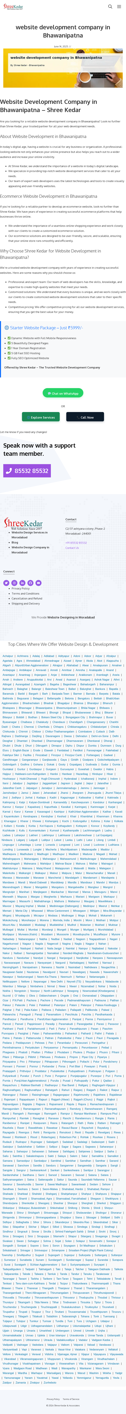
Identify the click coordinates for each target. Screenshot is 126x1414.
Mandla (72, 882)
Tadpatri (29, 1269)
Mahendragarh (11, 863)
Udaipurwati (9, 1326)
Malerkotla (9, 873)
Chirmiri (23, 731)
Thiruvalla (8, 1297)
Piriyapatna (9, 1061)
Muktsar (113, 924)
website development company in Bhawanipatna (68, 121)
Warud (81, 1373)
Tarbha (35, 1278)
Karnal (6, 811)
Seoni (35, 1189)
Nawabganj (79, 972)
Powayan (89, 1066)
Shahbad (22, 1194)
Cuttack (100, 731)
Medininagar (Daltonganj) (64, 906)
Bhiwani (40, 712)
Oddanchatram (47, 995)
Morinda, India (61, 920)
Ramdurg (75, 1108)
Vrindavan (113, 1363)
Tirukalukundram (71, 1307)
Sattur (60, 1179)
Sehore (106, 1184)
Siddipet (105, 1217)
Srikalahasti (9, 1250)
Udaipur (105, 1321)
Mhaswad (37, 910)
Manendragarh (11, 887)
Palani (73, 1005)
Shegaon (95, 1198)
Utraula (48, 1340)
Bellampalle (54, 698)
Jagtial (78, 783)
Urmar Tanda (95, 1335)
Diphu (68, 745)
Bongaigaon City (75, 717)
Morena (44, 920)
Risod (33, 1137)
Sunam (40, 1260)
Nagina (66, 943)
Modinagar (68, 915)
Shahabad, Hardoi (72, 1189)
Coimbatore (85, 731)
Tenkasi (7, 1283)
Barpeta (103, 693)
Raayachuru (10, 1085)
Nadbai (55, 939)
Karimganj (80, 807)
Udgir (24, 1326)
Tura (79, 1321)
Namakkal (53, 953)
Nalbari (18, 953)
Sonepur (111, 1241)
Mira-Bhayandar (112, 910)
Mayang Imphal (24, 906)
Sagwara (90, 1146)
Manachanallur (94, 873)
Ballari (72, 689)
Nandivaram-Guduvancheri (103, 953)
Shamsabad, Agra (41, 1198)
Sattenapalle (45, 1179)
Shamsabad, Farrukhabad (71, 1198)
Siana (78, 1217)
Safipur (53, 1146)
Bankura (100, 689)
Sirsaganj (18, 1236)
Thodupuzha (86, 1297)
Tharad (78, 1288)
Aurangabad (22, 684)
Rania (111, 1118)
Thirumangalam (59, 1292)
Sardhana (28, 1175)
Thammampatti (100, 1283)
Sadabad (67, 1142)
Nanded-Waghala (73, 953)
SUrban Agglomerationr (43, 1264)
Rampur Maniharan (85, 1113)
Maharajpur (49, 858)
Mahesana (30, 863)
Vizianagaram (95, 1363)
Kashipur (59, 811)
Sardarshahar (11, 1175)
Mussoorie (63, 934)
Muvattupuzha (81, 934)
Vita (81, 1363)
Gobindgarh (9, 764)
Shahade (8, 1194)
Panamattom (53, 1014)
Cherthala (43, 726)
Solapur (80, 1241)
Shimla (85, 1208)
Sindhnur (8, 1231)
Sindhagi (109, 1226)
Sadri (111, 1142)
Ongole (65, 995)
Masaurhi (24, 901)
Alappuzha (112, 660)
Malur (78, 873)
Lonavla (50, 844)
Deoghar (8, 741)
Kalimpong (9, 802)
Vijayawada (116, 1354)
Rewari (7, 1137)
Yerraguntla (102, 1377)
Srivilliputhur (24, 1255)
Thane (19, 1288)
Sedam (94, 1184)
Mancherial (54, 877)
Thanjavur (64, 1288)
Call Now (85, 417)
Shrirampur (25, 1217)
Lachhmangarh (92, 830)
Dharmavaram (74, 741)
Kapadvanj (34, 807)
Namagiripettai (34, 953)
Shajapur (116, 1194)
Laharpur (19, 835)
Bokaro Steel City (51, 717)
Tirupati (23, 1311)
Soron (56, 1245)
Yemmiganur (84, 1377)
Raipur (115, 1090)
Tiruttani (59, 1311)
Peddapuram (23, 1042)
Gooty (61, 764)
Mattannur (74, 901)
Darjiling (37, 736)
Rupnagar (36, 1142)
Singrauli (22, 1231)
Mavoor (7, 906)
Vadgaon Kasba (101, 1340)
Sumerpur (10, 1260)
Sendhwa (8, 1189)
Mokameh (106, 915)
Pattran (49, 1038)
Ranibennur (9, 1123)
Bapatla (113, 689)
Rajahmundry (81, 1094)
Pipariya (102, 1057)
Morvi (89, 920)
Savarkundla (24, 1184)
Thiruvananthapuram (46, 1297)
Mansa (86, 892)
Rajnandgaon (10, 1104)
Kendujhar (47, 816)
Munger (74, 929)
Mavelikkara (105, 901)
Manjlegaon (40, 892)
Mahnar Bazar (63, 863)
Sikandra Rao (81, 1222)
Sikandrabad (100, 1222)
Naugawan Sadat (13, 972)
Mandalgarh (72, 877)
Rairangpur (9, 1094)
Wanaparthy (68, 1368)
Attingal (7, 684)
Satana (92, 1175)
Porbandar (48, 1066)
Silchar (33, 1226)
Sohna (47, 1241)
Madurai (87, 854)
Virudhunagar (10, 1363)
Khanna (117, 816)
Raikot (103, 1090)
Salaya (62, 1156)
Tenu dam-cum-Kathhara (30, 1283)
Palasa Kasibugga (106, 1005)
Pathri (98, 1033)
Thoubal (102, 1297)
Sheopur (72, 1203)
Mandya (113, 882)
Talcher (79, 1269)
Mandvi (100, 882)
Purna (118, 1076)
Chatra (16, 726)
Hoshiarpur (9, 778)
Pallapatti (75, 1010)
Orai (75, 995)
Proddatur (40, 1071)
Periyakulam (32, 1047)
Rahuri (65, 1090)
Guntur (21, 769)
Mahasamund (68, 858)
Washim (94, 1373)
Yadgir (118, 1373)
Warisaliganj (54, 1373)
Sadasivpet (97, 1142)
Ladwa (6, 835)
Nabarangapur (26, 939)
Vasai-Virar (64, 1349)
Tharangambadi (12, 1292)
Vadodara (37, 1344)
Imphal (102, 778)
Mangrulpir (9, 892)
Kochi (65, 821)
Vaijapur (52, 1344)
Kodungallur (80, 821)
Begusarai (23, 698)
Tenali (118, 1278)
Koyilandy (109, 826)
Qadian (107, 1080)
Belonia (69, 698)
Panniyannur (104, 1019)
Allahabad (72, 665)
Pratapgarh (9, 1071)
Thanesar (32, 1288)
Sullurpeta (84, 1255)
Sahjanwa (84, 1151)
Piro (22, 1061)
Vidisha (49, 1354)
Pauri (100, 1038)
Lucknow (99, 844)
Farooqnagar (94, 750)
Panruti (7, 1024)
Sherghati (87, 1203)
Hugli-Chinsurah (50, 778)
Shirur (20, 1212)
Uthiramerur (33, 1340)
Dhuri (28, 745)
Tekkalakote (104, 1278)
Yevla (116, 1377)
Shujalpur (65, 1217)
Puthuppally (81, 1080)
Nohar (101, 986)
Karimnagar (97, 807)
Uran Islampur (57, 1335)
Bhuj (97, 712)
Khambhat (87, 816)
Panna (89, 1019)
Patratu (18, 1038)
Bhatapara (9, 708)
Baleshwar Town (54, 689)
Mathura (59, 901)
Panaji (38, 1014)
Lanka (69, 840)
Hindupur (97, 774)
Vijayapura (99, 1354)
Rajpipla (27, 1104)
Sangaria (101, 1165)
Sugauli (39, 1255)
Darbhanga (21, 736)
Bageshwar (69, 684)
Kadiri (53, 797)
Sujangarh (54, 1255)
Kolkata (118, 821)
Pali (18, 1010)
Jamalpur (46, 788)
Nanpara (98, 958)
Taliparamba (11, 1274)
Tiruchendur (10, 1307)
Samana (7, 1160)
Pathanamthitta (52, 1033)
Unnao (29, 1335)
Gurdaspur (35, 769)
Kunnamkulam (37, 830)
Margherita (50, 896)
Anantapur (9, 674)
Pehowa (39, 1042)
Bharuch (108, 703)
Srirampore (58, 1250)
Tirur (47, 1311)
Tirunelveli (108, 1307)
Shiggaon (115, 1203)
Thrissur (116, 1297)
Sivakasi (7, 1241)
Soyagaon (69, 1245)
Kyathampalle (71, 830)
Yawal (55, 1377)
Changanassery (96, 722)
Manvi (113, 892)
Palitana (46, 1010)
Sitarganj (86, 1236)
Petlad (105, 1047)
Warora (69, 1373)
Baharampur (107, 684)
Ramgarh (18, 1113)
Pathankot (71, 1033)
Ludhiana (113, 844)
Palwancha (9, 1014)
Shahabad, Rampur (98, 1189)
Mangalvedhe (76, 887)
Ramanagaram (32, 1108)
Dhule (17, 745)
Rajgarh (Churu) (83, 1099)
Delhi (115, 736)
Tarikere (47, 1278)
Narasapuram (115, 958)
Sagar (65, 1146)
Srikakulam (105, 1245)
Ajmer (78, 660)
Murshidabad (105, 929)
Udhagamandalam (41, 1326)
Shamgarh (9, 1198)
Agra (19, 660)
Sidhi (117, 1217)
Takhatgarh (45, 1269)
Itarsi (5, 783)
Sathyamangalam (13, 1179)
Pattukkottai (64, 1038)
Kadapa (41, 797)
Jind (5, 797)
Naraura (29, 962)
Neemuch (66, 976)
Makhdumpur (10, 868)
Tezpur (64, 1283)
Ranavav (53, 1118)
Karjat (111, 807)
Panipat (76, 1019)
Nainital (70, 948)
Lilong (100, 840)
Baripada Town (60, 693)
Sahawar (53, 1151)
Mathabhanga (42, 901)
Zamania (21, 1382)
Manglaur (93, 887)
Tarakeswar (102, 1274)
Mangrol (108, 887)
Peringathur (98, 1042)
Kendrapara (30, 816)
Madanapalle (89, 849)
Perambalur (64, 1042)
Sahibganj (68, 1151)
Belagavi (38, 698)
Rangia (99, 1118)
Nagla (78, 943)
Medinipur (89, 906)
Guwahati (83, 769)
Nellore (25, 981)
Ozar (5, 1000)
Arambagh (102, 674)
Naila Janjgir (54, 948)
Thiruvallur (24, 1297)
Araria (115, 674)
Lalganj (20, 840)
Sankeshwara (71, 1170)
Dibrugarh (41, 745)
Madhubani (26, 854)
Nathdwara (90, 967)
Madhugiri (43, 854)
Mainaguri (107, 863)
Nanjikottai (82, 958)
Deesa (68, 736)
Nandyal (38, 958)
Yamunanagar (12, 1377)
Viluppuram (54, 1359)
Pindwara (59, 1057)
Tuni (69, 1321)
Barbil (21, 693)
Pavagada (113, 1038)
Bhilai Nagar (88, 708)
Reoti (78, 1132)
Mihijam (94, 910)
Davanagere (53, 736)
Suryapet (99, 1264)
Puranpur (96, 1076)
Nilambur (8, 986)
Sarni (41, 1175)
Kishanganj (51, 821)
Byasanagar (10, 722)
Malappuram (62, 868)
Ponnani (7, 1066)
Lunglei (37, 849)
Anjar (54, 674)
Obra (32, 995)
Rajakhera (99, 1094)
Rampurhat (9, 1118)
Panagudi (25, 1014)
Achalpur (8, 656)
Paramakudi (66, 1024)
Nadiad (68, 939)
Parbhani (8, 1028)
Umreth (89, 1330)
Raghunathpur (33, 1090)
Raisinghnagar (40, 1094)
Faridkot (78, 750)
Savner (39, 1184)
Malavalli (79, 868)
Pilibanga (18, 1057)
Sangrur (21, 1170)
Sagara (77, 1146)
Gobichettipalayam (108, 759)
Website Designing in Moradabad (71, 617)
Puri (108, 1076)
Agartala (7, 660)
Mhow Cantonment (58, 910)
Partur (62, 1028)
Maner (27, 887)
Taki (58, 1269)
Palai (32, 1005)
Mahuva (80, 863)
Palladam (60, 1010)
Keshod (61, 816)
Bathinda (8, 698)
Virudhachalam (106, 1359)
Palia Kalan (31, 1010)
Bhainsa (78, 703)
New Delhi (57, 981)
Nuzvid (7, 995)
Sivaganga (101, 1236)
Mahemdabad (108, 858)
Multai (20, 929)
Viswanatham (67, 1363)
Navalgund (49, 972)
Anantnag (24, 674)
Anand (110, 670)
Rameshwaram (93, 1108)
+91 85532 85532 (76, 542)
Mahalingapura (11, 858)
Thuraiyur (8, 1302)
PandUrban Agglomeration (52, 1019)
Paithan (114, 1000)
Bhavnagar (25, 708)
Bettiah (98, 698)
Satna (30, 1179)
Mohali (92, 915)
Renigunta (49, 1132)
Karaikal (66, 807)
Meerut (103, 906)
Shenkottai (28, 1203)
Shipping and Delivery (26, 603)
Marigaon (94, 896)
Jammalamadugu (66, 788)
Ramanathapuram (55, 1108)
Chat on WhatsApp (63, 393)
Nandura (8, 958)
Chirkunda (9, 731)
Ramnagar (34, 1113)
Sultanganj (101, 1255)
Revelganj (104, 1132)
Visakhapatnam (31, 1363)
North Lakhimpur (53, 991)
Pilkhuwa (45, 1057)
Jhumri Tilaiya (113, 792)
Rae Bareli (68, 1085)
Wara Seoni (102, 1368)
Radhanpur (51, 1085)
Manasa (7, 877)
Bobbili (20, 717)
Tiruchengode (29, 1307)
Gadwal (108, 755)
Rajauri (43, 1099)
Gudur (104, 764)
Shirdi (97, 1208)
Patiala (110, 1033)
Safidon (40, 1146)
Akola (89, 660)
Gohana (38, 764)
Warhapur (36, 1373)
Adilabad (49, 656)
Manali (111, 873)
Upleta (41, 1335)
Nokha (6, 991)
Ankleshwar (68, 674)
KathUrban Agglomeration (84, 811)
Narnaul (107, 962)
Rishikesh (20, 1137)
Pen (51, 1042)
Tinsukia (85, 1302)
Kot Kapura (46, 826)
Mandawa (8, 882)
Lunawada (23, 849)
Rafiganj (83, 1085)
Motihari (100, 920)
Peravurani (81, 1042)
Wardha (22, 1373)
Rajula (70, 1104)
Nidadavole (112, 981)
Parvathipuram (78, 1028)
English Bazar (21, 750)
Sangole (7, 1170)
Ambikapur (25, 670)
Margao (35, 896)
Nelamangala (97, 976)
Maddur (105, 849)
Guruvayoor (67, 769)
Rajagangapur (61, 1094)
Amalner (117, 665)
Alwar (85, 665)
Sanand (113, 1160)
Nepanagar (40, 981)
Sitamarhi (58, 1236)
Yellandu (68, 1377)
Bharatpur (93, 703)
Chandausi (58, 722)
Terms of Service (71, 1399)
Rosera (111, 1137)
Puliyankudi (9, 1076)
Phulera (77, 1052)
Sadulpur (8, 1146)
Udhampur (63, 1326)
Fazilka (27, 755)
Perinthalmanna (12, 1047)
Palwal (105, 1010)
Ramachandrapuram (102, 1104)
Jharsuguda (94, 792)
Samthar (100, 1160)
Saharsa (7, 1151)
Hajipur (7, 774)
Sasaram (66, 1175)
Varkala (49, 1349)
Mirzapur (39, 915)
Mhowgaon (79, 910)
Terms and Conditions (25, 593)
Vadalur (83, 1340)
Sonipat (21, 1245)
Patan (35, 1033)
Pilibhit (32, 1057)
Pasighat (23, 1033)
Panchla (86, 1014)
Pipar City (87, 1057)
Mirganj (7, 915)
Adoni (76, 656)
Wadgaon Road (22, 1368)
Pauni (89, 1038)
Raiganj (78, 1090)
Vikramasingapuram (31, 1359)
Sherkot (101, 1203)
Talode (26, 1274)
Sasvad (79, 1175)
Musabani (46, 934)
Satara (104, 1175)
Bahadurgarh (88, 684)
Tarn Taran (62, 1278)
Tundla (59, 1321)
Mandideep (57, 882)
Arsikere (18, 679)
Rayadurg (103, 1127)
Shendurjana (10, 1203)
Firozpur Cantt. (73, 755)
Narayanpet (44, 962)
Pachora (31, 1000)
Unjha (101, 1330)
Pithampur (35, 1061)
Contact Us (72, 547)
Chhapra (58, 726)
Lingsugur (8, 844)
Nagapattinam (97, 939)
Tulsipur (20, 1321)
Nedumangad (25, 976)
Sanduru (51, 1165)
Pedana (7, 1042)
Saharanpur (107, 1146)
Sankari (54, 1170)
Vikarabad (10, 1359)
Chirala (115, 726)
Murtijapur (8, 934)
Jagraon (65, 783)
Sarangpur (103, 1170)
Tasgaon (78, 1278)
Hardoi (54, 774)
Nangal (51, 958)
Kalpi (22, 802)
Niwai (62, 986)
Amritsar (67, 670)
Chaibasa (26, 722)
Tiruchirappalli (49, 1307)
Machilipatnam (69, 849)
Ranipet (24, 1123)
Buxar (109, 717)
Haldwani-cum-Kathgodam (30, 774)
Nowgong (73, 991)
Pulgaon (110, 1071)
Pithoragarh (69, 1061)
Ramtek (24, 1118)
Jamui (24, 792)
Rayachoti (87, 1127)
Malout (54, 873)
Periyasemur (51, 1047)
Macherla (51, 849)
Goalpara (88, 759)
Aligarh (7, 665)
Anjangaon (40, 674)
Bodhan (32, 717)
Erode (36, 750)
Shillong (72, 1208)
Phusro (103, 1052)
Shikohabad (57, 1208)
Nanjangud (66, 958)
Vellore (7, 1354)
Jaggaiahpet (49, 783)
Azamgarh (40, 684)
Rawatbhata (35, 1127)
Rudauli (7, 1142)
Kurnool (54, 830)
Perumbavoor (89, 1047)
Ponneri (20, 1066)
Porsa (61, 1066)
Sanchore (23, 1165)
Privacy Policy (21, 588)
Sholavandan (83, 1212)
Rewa (117, 1132)
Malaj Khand (43, 868)
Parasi (100, 1024)
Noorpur (35, 991)
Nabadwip (8, 939)
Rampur (65, 1113)
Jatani (35, 792)
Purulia (55, 1080)
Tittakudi (37, 1316)
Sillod (56, 1226)
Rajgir (99, 1099)
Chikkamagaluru (77, 726)
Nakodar (113, 948)
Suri (64, 1264)
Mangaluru (58, 887)
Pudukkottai (57, 1071)
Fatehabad (112, 750)
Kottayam (81, 826)
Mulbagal (8, 929)
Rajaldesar (115, 1094)
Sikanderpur (62, 1222)
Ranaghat (38, 1118)
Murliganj (88, 929)
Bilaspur (7, 717)
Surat (7, 1264)
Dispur (80, 745)
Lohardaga (24, 844)
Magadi (100, 854)
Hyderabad (70, 778)
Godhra (25, 764)
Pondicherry (110, 1061)
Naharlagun (9, 948)
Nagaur (26, 943)
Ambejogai (9, 670)
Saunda (72, 1179)
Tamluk (51, 1274)
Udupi (97, 1326)
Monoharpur (29, 920)
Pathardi (86, 1033)
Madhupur (59, 854)
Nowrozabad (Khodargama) (99, 991)
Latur (89, 840)
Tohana (85, 1316)
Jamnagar (99, 788)
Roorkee (98, 1137)
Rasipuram (39, 1123)
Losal (87, 844)
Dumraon (106, 745)
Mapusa (22, 896)
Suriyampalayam (80, 1264)
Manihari (24, 892)
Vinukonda (71, 1359)
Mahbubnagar (88, 858)
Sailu (6, 1156)
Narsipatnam (29, 967)
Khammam (103, 816)
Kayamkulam (11, 816)
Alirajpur (57, 665)
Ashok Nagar (102, 679)
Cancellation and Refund (27, 598)
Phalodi (23, 1052)
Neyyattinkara (93, 981)
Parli (51, 1028)
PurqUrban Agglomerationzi (30, 1080)
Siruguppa (43, 1236)
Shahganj (51, 1194)
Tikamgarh (24, 1302)
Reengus (24, 1132)
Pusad (66, 1080)
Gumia (116, 764)
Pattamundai (33, 1038)
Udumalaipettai (81, 1326)
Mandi (21, 882)
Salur (84, 1156)
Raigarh (91, 1090)
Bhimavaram (10, 712)
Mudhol (71, 924)
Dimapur (56, 745)
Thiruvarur (69, 1297)
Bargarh (33, 693)
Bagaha (54, 684)
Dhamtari (22, 741)
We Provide (39, 617)
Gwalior (97, 769)
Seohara (23, 1189)
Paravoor (113, 1024)
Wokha (107, 1373)
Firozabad (41, 755)
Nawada (94, 972)
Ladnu (108, 830)
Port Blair (74, 1066)
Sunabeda (26, 1260)
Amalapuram (100, 665)
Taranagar (8, 1278)
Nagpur (90, 943)
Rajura (82, 1104)
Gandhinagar (10, 759)
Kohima (95, 821)
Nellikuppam (10, 981)
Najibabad (98, 948)
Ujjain (6, 1330)
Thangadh (48, 1288)
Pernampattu (70, 1047)
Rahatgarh (51, 1090)
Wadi (54, 1368)
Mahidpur (45, 863)
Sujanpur (69, 1255)
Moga (81, 915)
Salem (73, 1156)
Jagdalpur (32, 783)
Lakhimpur (48, 835)
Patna (6, 1038)
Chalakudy (42, 722)
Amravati (41, 670)
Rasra (53, 1123)
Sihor (36, 1222)
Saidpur (98, 1151)
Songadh (8, 1245)
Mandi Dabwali (38, 882)
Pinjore (74, 1057)
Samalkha (97, 1156)
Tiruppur (36, 1311)
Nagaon (80, 939)
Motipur (114, 920)
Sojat (58, 1241)
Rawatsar (52, 1127)
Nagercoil (52, 943)
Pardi (20, 1028)
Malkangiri (25, 873)
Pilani (6, 1057)
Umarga (18, 1330)
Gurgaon (51, 769)
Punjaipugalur (79, 1076)
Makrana (27, 868)
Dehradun (81, 736)
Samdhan (85, 1160)
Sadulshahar (24, 1146)
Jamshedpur (10, 792)
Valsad (91, 1344)
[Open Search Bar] (110, 6)
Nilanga (21, 986)
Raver (20, 1127)
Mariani (80, 896)
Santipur (88, 1170)
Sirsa (6, 1236)
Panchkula (71, 1014)
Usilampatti (113, 1335)
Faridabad (63, 750)
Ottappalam (107, 995)
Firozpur (56, 755)
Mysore (116, 934)
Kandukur (98, 802)
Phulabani (63, 1052)
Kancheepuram (80, 802)
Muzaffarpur (100, 934)
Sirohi (102, 1231)
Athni (116, 679)
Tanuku (87, 1274)
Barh (45, 693)
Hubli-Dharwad (28, 778)
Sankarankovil (38, 1170)
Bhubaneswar (83, 712)
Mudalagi (40, 924)
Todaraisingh (69, 1316)
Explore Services (41, 417)
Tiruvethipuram (98, 1311)
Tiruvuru (116, 1311)
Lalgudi (33, 840)
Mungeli (61, 929)
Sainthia (17, 1156)
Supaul (89, 1260)
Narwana (47, 967)
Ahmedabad (33, 660)
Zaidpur (7, 1382)
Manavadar (22, 877)
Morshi (78, 920)
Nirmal (51, 986)
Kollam (8, 826)
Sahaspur (22, 1151)
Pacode (58, 1000)
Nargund (60, 962)
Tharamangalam (95, 1288)
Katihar (107, 811)
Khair (73, 816)
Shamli (23, 1198)
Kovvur (95, 826)
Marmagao (9, 901)
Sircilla (47, 1231)
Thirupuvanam (81, 1292)
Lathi (79, 840)
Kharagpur (10, 821)
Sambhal (56, 1160)
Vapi (24, 1349)
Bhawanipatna (44, 708)
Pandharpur (9, 1019)
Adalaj (36, 656)
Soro (45, 1245)
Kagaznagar (68, 797)
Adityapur (63, 656)
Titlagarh (23, 1316)
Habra (110, 769)
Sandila (37, 1165)
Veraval (36, 1354)
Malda (91, 868)
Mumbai (33, 929)
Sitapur (72, 1236)
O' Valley (20, 995)
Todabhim (51, 1316)
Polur (96, 1061)
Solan (68, 1241)
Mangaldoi (41, 887)
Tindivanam (69, 1302)
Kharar (24, 821)
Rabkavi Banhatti (31, 1085)
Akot (99, 660)
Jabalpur (17, 783)
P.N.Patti (17, 1000)
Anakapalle (95, 670)
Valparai (78, 1344)
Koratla (20, 826)
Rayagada (9, 1132)
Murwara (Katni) (27, 934)
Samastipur (23, 1160)
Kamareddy (60, 802)
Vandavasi (105, 1344)
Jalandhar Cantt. (12, 788)
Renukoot (65, 1132)
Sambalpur (40, 1160)
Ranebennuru (83, 1118)
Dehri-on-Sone (99, 736)
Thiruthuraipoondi (104, 1292)
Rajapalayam (27, 1099)
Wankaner (85, 1368)
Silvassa (68, 1226)
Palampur (59, 1005)
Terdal (52, 1283)
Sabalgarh (52, 1142)
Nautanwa (33, 972)
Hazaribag (82, 774)
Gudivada (91, 764)
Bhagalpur (64, 703)
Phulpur (90, 1052)
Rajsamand (56, 1104)
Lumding (8, 849)
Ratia (90, 1123)
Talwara (38, 1274)
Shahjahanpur (69, 1194)
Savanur (7, 1184)
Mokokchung (10, 920)
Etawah (48, 750)
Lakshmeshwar (83, 835)
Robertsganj (48, 1137)
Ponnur (34, 1066)
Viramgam (87, 1359)
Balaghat (22, 689)
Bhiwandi (26, 712)
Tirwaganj (8, 1316)
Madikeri (74, 854)
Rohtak (84, 1137)
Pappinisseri (34, 1024)
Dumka (92, 745)
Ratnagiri (115, 1123)
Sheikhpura (111, 1198)
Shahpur (86, 1194)
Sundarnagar (73, 1260)
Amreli (54, 670)
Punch (37, 1076)
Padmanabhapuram (78, 1000)
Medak (41, 906)
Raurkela (8, 1127)
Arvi (49, 679)
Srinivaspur (40, 1250)
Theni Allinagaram (35, 1292)
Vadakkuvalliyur (65, 1340)
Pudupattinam (76, 1071)
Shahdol (37, 1194)
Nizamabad (87, 986)
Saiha (110, 1151)
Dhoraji (108, 741)
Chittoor (36, 731)
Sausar (113, 1179)
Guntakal (8, 769)
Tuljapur (7, 1321)
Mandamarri (90, 877)
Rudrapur (21, 1142)
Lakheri (33, 835)
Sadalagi (82, 1142)
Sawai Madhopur (57, 1184)
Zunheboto (50, 1382)
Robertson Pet (68, 1137)
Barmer (77, 693)
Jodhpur (16, 797)
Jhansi (64, 792)
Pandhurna (27, 1019)
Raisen (24, 1094)
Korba (32, 826)
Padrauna (100, 1000)
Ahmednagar (52, 660)
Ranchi (67, 1118)
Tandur (75, 1274)
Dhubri (6, 745)
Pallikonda (91, 1010)
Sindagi (96, 1226)
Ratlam (102, 1123)
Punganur (60, 1076)
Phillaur (48, 1052)
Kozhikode (9, 830)
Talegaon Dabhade (99, 1269)
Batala (116, 693)
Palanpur (86, 1005)
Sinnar (35, 1231)
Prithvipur (25, 1071)
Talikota (118, 1269)
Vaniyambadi (10, 1349)
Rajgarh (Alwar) (60, 1099)
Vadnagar (22, 1344)
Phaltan (36, 1052)
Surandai (103, 1260)
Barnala (90, 693)
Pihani (115, 1052)
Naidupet (25, 948)
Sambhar (70, 1160)
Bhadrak (48, 703)
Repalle (89, 1132)
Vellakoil (113, 1349)
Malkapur (40, 873)
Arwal (59, 679)
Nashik (60, 967)
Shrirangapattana (46, 1217)
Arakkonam (85, 674)
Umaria (31, 1330)
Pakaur (7, 1005)
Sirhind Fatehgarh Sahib (69, 1231)
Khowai (36, 821)
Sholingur (101, 1212)
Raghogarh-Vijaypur (103, 1085)
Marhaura (66, 896)
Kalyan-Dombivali (39, 802)
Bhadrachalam (31, 703)
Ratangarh (67, 1123)
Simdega (82, 1226)
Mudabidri (25, 924)
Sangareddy (85, 1165)
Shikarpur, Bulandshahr (32, 1208)
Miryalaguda (22, 915)
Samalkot (112, 1156)
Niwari (73, 986)
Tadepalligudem (12, 1269)
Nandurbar (23, 958)
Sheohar (58, 1203)
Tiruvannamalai (77, 1311)
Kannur (7, 807)
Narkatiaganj (77, 962)
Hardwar (67, 774)
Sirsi (30, 1236)
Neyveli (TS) (74, 981)
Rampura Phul (109, 1113)
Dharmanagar (54, 741)
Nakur (6, 953)
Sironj (113, 1231)
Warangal (8, 1373)
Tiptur (97, 1302)
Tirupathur (8, 1311)
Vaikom (65, 1344)
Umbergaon (62, 1330)
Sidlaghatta (22, 1222)
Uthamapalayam (12, 1340)
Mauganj (89, 901)
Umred (77, 1330)
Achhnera (22, 656)
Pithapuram (51, 1061)
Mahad (113, 854)
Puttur (95, 1080)
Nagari (113, 939)
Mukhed (99, 924)
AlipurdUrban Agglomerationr (32, 665)
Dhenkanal (93, 741)
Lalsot (57, 840)
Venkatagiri (21, 1354)
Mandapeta (107, 877)
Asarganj (85, 679)
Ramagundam (11, 1108)
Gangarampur (30, 759)
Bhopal (67, 712)
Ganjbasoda (49, 759)
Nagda (39, 943)
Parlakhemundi (36, 1028)
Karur (17, 811)
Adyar (98, 656)
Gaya (64, 759)
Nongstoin (20, 991)
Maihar (93, 863)
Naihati (39, 948)
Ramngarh (50, 1113)
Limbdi (111, 840)
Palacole (20, 1005)
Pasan (94, 1028)
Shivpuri (67, 1212)
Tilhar (55, 1302)
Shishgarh (34, 1212)
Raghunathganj (12, 1090)
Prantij (103, 1066)
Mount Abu (9, 924)
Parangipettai (84, 1024)
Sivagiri (116, 1236)
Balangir (36, 689)
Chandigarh (76, 722)
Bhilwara (104, 708)
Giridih (74, 759)
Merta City (21, 910)
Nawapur (8, 976)
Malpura (66, 873)
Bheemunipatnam (66, 708)
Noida (112, 986)
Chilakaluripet (99, 726)
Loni (76, 844)
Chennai (29, 726)
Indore (114, 778)
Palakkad (44, 1005)
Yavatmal (42, 1377)
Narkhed (93, 962)
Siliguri (45, 1226)
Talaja (67, 1269)
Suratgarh (20, 1264)
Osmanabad (89, 995)
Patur (78, 1038)
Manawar (38, 877)
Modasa (52, 915)
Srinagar (25, 1250)
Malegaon (105, 868)
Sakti (51, 1156)
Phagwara (8, 1052)
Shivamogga (51, 1212)
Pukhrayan (95, 1071)
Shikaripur (8, 1208)
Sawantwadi (79, 1184)
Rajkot (111, 1099)
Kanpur (19, 807)
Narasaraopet (12, 962)
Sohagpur (33, 1241)
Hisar (110, 774)
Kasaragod (43, 811)
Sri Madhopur (87, 1245)
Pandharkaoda (103, 1014)
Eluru (6, 750)
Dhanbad (37, 741)
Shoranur (116, 1212)
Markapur (109, 896)
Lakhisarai (64, 835)
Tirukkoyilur (91, 1307)
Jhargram (77, 792)
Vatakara (80, 1349)
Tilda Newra (41, 1302)
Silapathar (18, 1226)
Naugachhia (108, 967)
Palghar (7, 1010)
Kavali (118, 811)
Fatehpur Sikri (11, 755)
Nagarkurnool (10, 943)
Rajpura (40, 1104)
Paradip (50, 1024)
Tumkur (34, 1321)
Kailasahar (85, 797)
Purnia (6, 1080)
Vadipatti (8, 1344)
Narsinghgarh (10, 967)
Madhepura (9, 854)
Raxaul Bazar (69, 1127)
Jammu (85, 788)
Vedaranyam (96, 1349)
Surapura (117, 1260)
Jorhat (28, 797)
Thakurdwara (79, 1283)
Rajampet (9, 1099)
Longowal (64, 844)
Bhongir (54, 712)
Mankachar (57, 892)
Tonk (96, 1316)
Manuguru (100, 892)
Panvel (19, 1024)
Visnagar (50, 1363)
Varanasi (36, 1349)
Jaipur (89, 783)
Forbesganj (93, 755)
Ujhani (109, 1326)
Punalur (24, 1076)
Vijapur (85, 1354)
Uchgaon (91, 1321)
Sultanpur (116, 1255)
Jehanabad (49, 792)
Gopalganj (76, 764)
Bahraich (8, 689)
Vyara (6, 1368)
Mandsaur (86, 882)
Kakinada (112, 797)
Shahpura (101, 1194)
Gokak (50, 764)
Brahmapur (95, 717)
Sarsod (52, 1175)
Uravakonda (77, 1335)
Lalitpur (46, 840)
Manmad (73, 892)
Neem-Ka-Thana (46, 976)
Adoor (87, 656)
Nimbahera (36, 986)
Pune (48, 1076)
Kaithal (99, 797)
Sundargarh (55, 1260)
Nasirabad (74, 967)
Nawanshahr (111, 972)
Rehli (36, 1132)
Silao (6, 1226)
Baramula (8, 693)
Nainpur (83, 948)
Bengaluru (84, 698)
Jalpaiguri (31, 788)
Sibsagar (91, 1217)
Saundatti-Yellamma (93, 1179)
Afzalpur (111, 656)
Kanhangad (115, 802)
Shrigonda (9, 1217)
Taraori (23, 1278)
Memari (7, 910)
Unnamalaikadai (12, 1335)
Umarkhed (45, 1330)
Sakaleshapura (35, 1156)
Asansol (71, 679)
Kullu (22, 830)
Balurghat (85, 689)
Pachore (45, 1000)
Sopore (34, 1245)
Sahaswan (38, 1151)
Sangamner (67, 1165)
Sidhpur (7, 1222)
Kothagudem (64, 826)
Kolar (107, 821)
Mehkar (115, 906)
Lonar (38, 844)
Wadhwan (41, 1368)
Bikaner (109, 712)
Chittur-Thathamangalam (59, 731)
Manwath (8, 896)
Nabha (43, 939)
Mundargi (47, 929)
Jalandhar (103, 783)
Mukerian (85, 924)
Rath (80, 1123)
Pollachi (84, 1061)
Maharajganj (31, 858)
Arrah (6, 679)
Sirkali (91, 1231)
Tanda (63, 1274)
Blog (15, 542)
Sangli (114, 1165)
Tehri (90, 1278)
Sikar (115, 1222)
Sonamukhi (95, 1241)
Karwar (29, 811)
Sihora (47, 1222)
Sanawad (8, 1165)
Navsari (63, 972)
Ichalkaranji (87, 778)
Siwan (20, 1241)
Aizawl (67, 660)
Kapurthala (50, 807)
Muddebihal (56, 924)
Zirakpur (35, 1382)
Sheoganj (43, 1203)
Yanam (28, 1377)
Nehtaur (80, 976)
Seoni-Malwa (50, 1189)
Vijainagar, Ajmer (67, 1354)
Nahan (102, 943)
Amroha (80, 670)
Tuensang (109, 1316)
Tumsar (46, 1321)
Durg (118, 745)
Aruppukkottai (35, 679)
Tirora (108, 1302)
